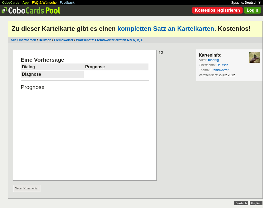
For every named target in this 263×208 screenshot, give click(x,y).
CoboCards (10, 3)
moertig (213, 60)
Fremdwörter (63, 40)
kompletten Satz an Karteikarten (165, 28)
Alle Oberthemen (23, 40)
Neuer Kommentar (27, 188)
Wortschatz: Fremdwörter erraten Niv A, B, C (109, 40)
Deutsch (253, 3)
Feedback (67, 3)
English (256, 203)
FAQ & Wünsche (44, 3)
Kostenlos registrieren (217, 10)
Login (252, 10)
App (26, 3)
